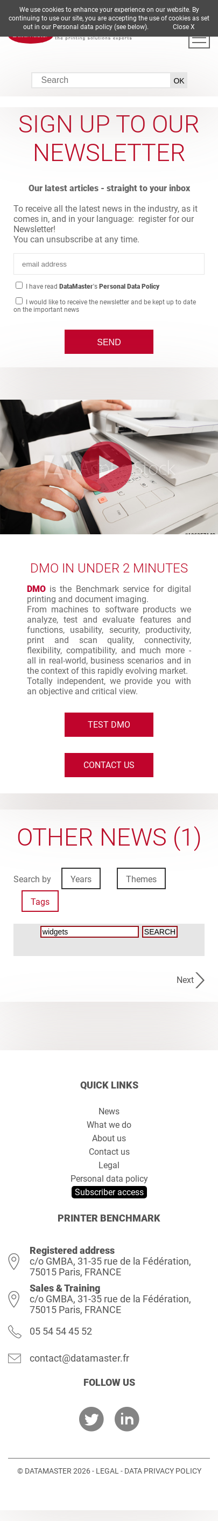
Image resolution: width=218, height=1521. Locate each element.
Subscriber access (109, 1192)
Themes (141, 879)
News (109, 1111)
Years (81, 879)
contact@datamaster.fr (79, 1358)
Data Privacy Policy (162, 1471)
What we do (109, 1125)
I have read (91, 286)
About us (109, 1138)
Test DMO (109, 725)
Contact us (109, 765)
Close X (184, 27)
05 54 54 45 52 (61, 1331)
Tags (40, 902)
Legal (109, 1165)
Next (185, 980)
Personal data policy (109, 1179)
